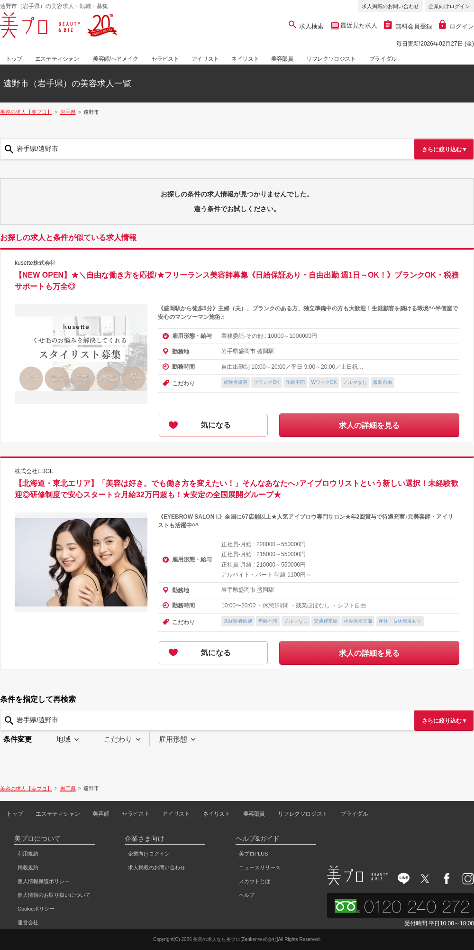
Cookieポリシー (36, 909)
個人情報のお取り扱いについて (54, 895)
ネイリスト (245, 59)
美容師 (100, 813)
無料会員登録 (408, 26)
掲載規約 (28, 867)
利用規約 (28, 854)
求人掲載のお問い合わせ (390, 6)
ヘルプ (247, 895)
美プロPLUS (253, 854)
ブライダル (383, 59)
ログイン (456, 26)
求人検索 (306, 26)
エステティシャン (57, 59)
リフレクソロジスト (331, 59)
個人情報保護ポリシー (44, 881)
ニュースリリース (260, 867)
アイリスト (205, 59)
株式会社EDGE (34, 471)
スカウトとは (254, 881)
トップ (14, 59)
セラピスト (165, 59)
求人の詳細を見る (369, 425)
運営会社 (28, 922)
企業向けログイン (449, 6)
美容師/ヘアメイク (115, 59)
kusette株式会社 (35, 263)
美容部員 (282, 59)
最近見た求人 (358, 25)
